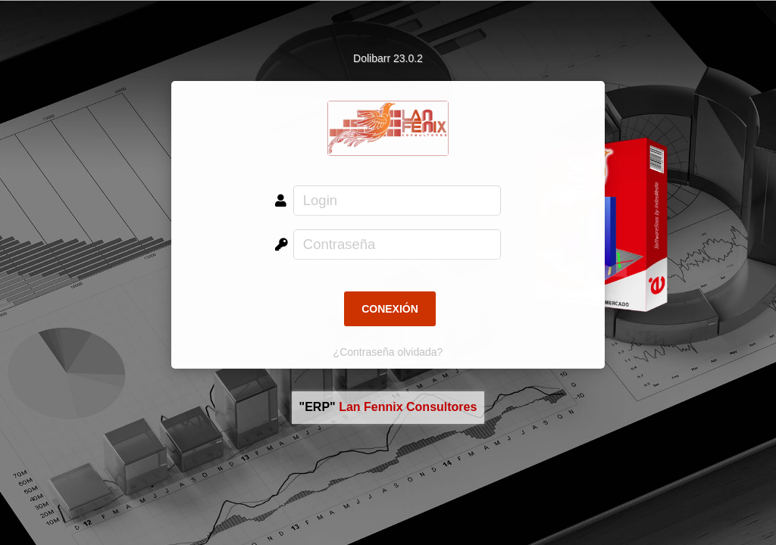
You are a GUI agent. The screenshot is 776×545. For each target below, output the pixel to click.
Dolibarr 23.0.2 (388, 58)
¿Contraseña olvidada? (388, 352)
